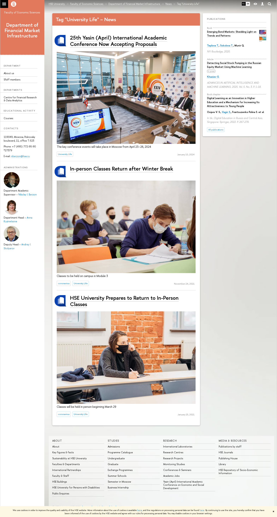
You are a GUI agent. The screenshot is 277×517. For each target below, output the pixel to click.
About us (9, 73)
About (57, 440)
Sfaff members (12, 79)
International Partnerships (66, 470)
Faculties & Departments (66, 464)
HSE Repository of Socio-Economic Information (238, 471)
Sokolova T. (226, 45)
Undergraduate (116, 458)
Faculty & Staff (60, 475)
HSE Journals (226, 452)
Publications (216, 18)
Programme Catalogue (120, 452)
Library (222, 464)
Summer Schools (117, 475)
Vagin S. (226, 112)
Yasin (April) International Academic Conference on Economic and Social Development (183, 485)
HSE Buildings (59, 481)
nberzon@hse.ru (20, 156)
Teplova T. (213, 45)
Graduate (113, 464)
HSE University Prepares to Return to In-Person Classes (124, 301)
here (139, 510)
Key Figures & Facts (63, 452)
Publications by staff (230, 446)
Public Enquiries (60, 493)
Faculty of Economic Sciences (22, 12)
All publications (215, 129)
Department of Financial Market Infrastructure (22, 30)
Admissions (114, 446)
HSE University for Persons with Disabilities (76, 487)
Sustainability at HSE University (69, 458)
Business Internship (118, 487)
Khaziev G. (213, 76)
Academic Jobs (171, 475)
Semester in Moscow (119, 481)
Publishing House (228, 458)
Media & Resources (233, 440)
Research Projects (173, 458)
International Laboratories (177, 446)
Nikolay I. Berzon (27, 194)
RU (243, 3)
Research (170, 440)
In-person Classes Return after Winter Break (121, 168)
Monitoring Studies (174, 464)
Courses (8, 118)
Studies (113, 440)
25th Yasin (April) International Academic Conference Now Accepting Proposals (118, 40)
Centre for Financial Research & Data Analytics (20, 99)
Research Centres (173, 452)
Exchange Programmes (120, 470)
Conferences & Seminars (177, 470)
